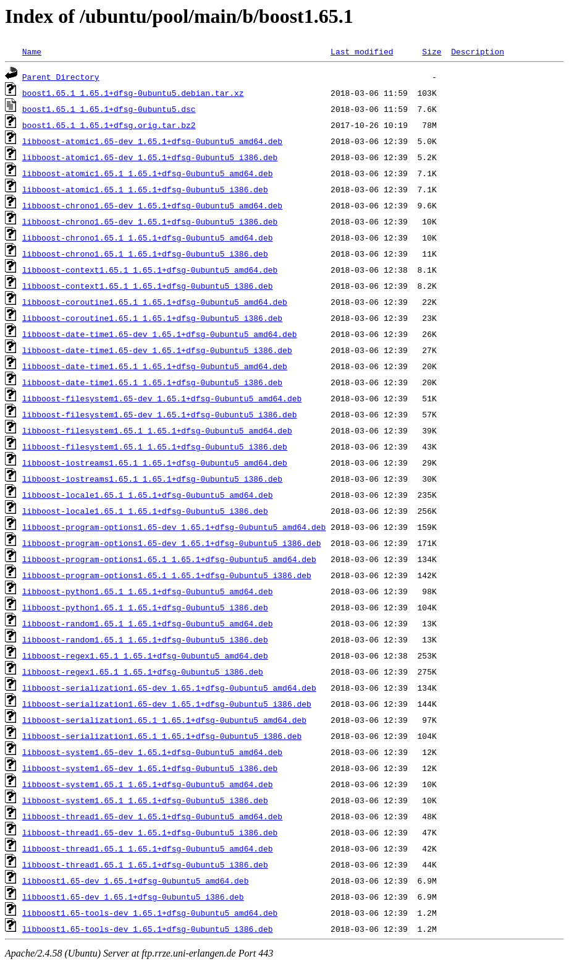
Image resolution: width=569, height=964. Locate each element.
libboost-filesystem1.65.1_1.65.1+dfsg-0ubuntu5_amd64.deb (157, 430)
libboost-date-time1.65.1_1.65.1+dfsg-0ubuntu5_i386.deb (152, 382)
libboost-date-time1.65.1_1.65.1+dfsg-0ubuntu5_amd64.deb (154, 366)
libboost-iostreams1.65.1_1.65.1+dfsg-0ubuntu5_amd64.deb (154, 462)
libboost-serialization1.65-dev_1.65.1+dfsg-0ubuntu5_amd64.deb (169, 687)
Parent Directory (60, 76)
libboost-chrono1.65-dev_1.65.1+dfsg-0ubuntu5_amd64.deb (152, 205)
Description (477, 51)
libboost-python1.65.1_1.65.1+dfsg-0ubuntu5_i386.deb (145, 607)
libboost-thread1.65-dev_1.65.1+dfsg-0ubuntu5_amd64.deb (152, 816)
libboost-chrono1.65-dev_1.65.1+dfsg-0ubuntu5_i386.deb (149, 221)
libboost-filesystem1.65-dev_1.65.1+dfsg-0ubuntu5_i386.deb (159, 414)
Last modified (362, 51)
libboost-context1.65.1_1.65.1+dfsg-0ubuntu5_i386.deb (147, 285)
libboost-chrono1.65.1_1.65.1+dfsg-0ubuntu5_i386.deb (145, 253)
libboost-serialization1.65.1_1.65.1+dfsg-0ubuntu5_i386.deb (161, 735)
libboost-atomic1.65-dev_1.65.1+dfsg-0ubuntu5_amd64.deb (152, 141)
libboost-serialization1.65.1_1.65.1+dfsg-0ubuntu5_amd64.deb (164, 719)
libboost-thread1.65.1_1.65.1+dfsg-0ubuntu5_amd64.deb (147, 848)
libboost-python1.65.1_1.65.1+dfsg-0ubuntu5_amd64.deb (147, 591)
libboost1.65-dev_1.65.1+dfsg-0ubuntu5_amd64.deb (135, 880)
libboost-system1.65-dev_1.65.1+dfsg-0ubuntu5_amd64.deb (152, 751)
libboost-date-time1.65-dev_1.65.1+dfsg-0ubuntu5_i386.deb (157, 350)
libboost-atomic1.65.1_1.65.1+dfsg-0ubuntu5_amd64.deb (147, 173)
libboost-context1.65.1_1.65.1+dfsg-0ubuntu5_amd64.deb (149, 269)
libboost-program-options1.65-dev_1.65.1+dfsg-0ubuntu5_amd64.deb (174, 526)
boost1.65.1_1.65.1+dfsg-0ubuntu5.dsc (109, 108)
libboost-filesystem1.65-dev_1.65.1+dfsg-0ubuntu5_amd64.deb (161, 398)
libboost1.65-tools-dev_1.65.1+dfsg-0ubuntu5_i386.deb (147, 928)
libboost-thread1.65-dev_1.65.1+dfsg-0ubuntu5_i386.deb (149, 832)
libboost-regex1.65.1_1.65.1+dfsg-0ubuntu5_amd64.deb (145, 655)
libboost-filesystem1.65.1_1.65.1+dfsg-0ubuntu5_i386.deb (154, 446)
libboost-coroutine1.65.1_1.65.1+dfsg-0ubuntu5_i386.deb (152, 317)
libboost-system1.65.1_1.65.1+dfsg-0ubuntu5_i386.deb (145, 800)
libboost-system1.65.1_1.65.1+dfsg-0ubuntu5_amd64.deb (147, 784)
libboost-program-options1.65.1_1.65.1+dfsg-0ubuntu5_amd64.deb (169, 559)
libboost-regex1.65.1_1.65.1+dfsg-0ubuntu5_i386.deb (142, 671)
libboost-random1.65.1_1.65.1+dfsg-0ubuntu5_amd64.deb (147, 623)
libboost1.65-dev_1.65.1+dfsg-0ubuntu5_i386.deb (133, 896)
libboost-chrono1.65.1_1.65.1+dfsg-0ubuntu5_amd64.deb (147, 237)
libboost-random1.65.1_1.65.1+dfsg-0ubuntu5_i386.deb (145, 639)
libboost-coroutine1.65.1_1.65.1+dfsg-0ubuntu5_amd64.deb (154, 301)
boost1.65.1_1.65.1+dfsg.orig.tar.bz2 (109, 124)
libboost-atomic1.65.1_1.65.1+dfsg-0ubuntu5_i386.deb (145, 189)
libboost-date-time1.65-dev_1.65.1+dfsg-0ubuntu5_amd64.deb (159, 333)
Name (31, 51)
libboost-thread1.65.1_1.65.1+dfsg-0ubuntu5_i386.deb (145, 864)
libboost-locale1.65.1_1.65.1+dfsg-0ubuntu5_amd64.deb (147, 494)
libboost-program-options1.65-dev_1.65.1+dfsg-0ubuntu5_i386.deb (171, 542)
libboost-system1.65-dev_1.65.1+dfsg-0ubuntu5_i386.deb (149, 768)
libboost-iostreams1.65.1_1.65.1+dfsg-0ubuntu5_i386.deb (152, 478)
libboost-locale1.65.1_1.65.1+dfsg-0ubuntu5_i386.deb (145, 510)
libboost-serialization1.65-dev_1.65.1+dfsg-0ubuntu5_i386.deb (166, 703)
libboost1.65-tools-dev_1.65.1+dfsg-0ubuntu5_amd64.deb (149, 912)
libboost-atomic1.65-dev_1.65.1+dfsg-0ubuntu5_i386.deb (149, 157)
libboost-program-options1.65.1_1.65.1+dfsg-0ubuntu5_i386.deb (166, 575)
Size (431, 51)
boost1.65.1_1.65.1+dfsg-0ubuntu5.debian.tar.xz (133, 92)
